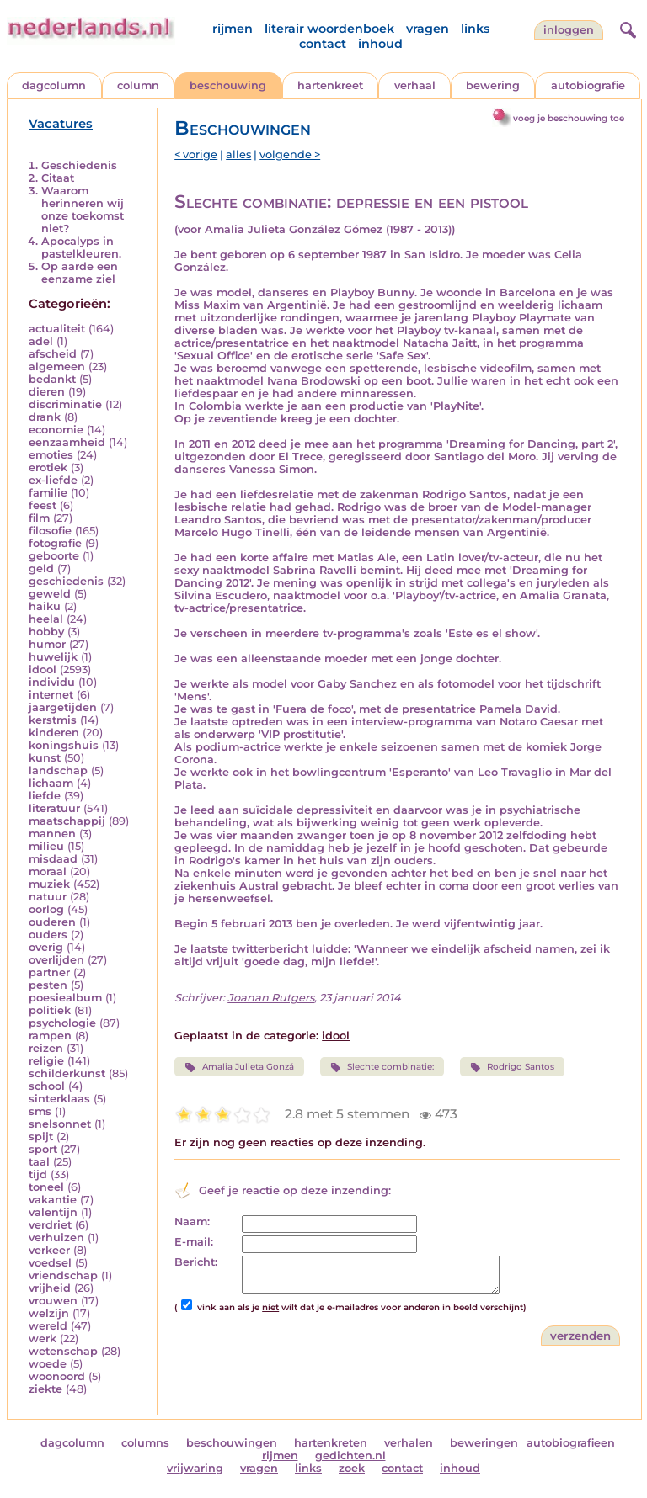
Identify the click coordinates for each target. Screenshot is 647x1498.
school (47, 1086)
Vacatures (61, 123)
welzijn (49, 1313)
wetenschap (63, 1351)
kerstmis (53, 720)
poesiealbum (65, 997)
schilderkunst (67, 1073)
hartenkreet (330, 85)
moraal (48, 871)
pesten (48, 985)
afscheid (53, 354)
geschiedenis (66, 581)
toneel (46, 1187)
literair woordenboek (329, 28)
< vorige (195, 154)
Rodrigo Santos (512, 1067)
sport (43, 1149)
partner (49, 972)
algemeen (57, 366)
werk (42, 1338)
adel (41, 341)
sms (40, 1111)
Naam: (192, 1221)
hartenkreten (330, 1443)
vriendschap (63, 1275)
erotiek (48, 467)
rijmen (232, 28)
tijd (38, 1174)
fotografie (55, 543)
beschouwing (228, 85)
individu (52, 682)
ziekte (45, 1389)
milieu (46, 846)
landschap (58, 770)
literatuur (54, 808)
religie (46, 1060)
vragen (427, 28)
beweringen (484, 1443)
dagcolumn (54, 85)
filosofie (50, 530)
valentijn (53, 1212)
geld (41, 568)
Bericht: (195, 1262)
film (39, 518)
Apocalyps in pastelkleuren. (81, 247)
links (475, 28)
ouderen (52, 922)
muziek (49, 884)
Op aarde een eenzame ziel (79, 272)
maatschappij (67, 821)
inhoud (380, 43)
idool (42, 669)
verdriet (50, 1225)
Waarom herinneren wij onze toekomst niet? (82, 209)
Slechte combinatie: (382, 1067)
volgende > (289, 154)
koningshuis (64, 745)
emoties (51, 455)
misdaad (53, 859)
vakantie (53, 1199)
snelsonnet (60, 1124)
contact (322, 43)
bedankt (52, 379)
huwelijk (53, 657)
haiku (45, 606)
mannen (52, 833)
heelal (46, 619)
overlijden (56, 960)
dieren (47, 391)
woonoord (57, 1376)
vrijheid (50, 1288)
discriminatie (65, 404)
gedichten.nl (350, 1455)
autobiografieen (571, 1443)
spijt (41, 1136)
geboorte (54, 556)
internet (51, 694)
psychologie (62, 1023)
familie (48, 492)
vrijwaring (195, 1468)
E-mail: (193, 1241)
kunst (45, 758)
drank (45, 417)
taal (39, 1161)
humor (47, 644)
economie (56, 429)
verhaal (415, 85)
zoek (352, 1468)
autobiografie (588, 85)
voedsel (50, 1262)
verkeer (49, 1250)
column (138, 85)
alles (238, 154)
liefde (45, 795)
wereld (48, 1326)
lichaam (51, 783)
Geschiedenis (79, 165)
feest (42, 505)
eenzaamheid (67, 442)
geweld (50, 593)
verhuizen (56, 1237)
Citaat (57, 178)
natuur (48, 896)
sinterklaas (59, 1098)
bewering (493, 85)
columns (145, 1443)
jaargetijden (63, 707)
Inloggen (568, 30)
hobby (46, 631)
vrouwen (53, 1300)
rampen (50, 1035)
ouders (48, 934)
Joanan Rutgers (270, 997)
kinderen (54, 732)
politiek (50, 1010)
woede (48, 1363)
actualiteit (57, 328)
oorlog (46, 909)
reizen (46, 1048)
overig (46, 947)
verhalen (408, 1443)
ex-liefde (53, 480)
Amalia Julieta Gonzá (238, 1067)
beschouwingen (231, 1443)
